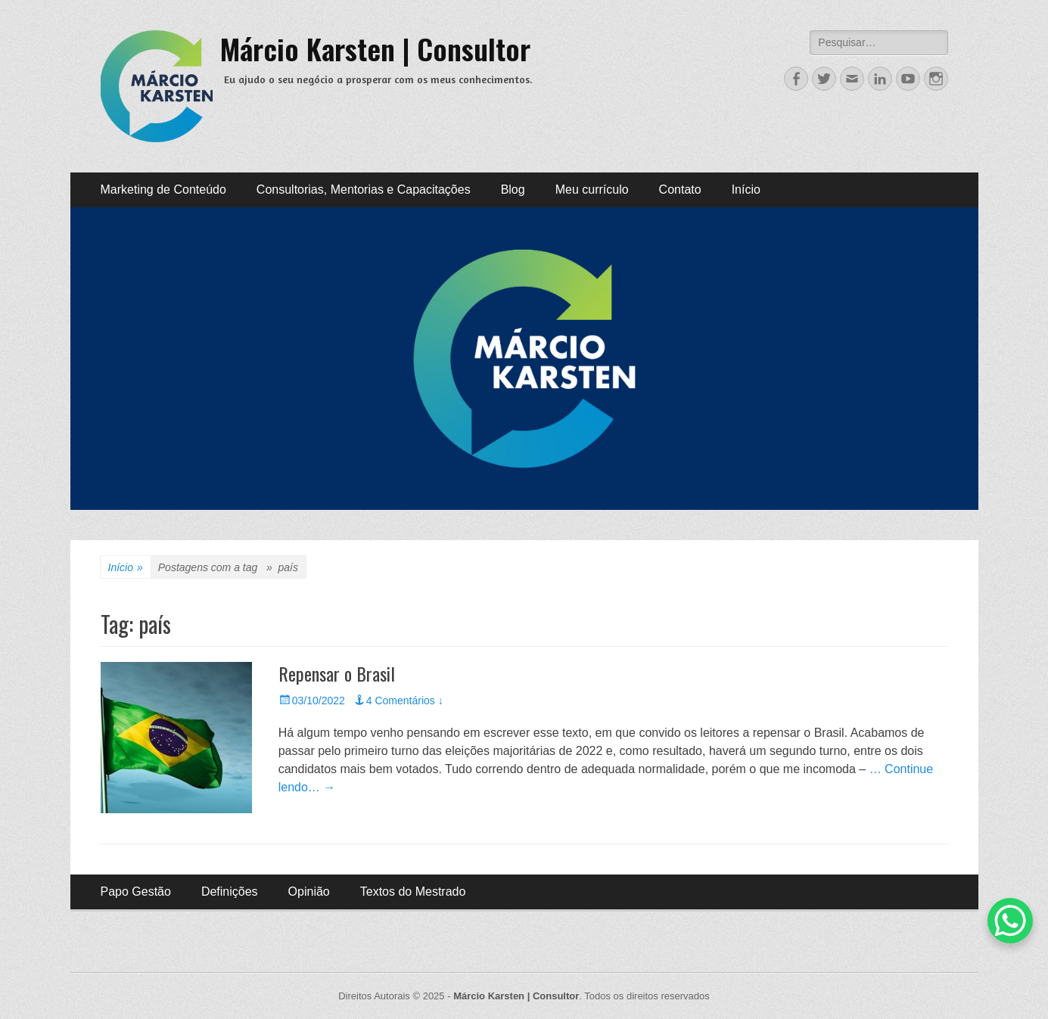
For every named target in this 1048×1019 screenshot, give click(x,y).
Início (746, 189)
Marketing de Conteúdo (163, 189)
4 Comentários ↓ (404, 700)
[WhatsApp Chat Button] (1010, 920)
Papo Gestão (136, 891)
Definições (229, 891)
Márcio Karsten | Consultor (375, 48)
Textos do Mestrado (413, 891)
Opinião (309, 891)
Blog (513, 189)
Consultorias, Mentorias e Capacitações (364, 189)
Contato (680, 189)
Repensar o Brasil (336, 673)
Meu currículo (592, 189)
